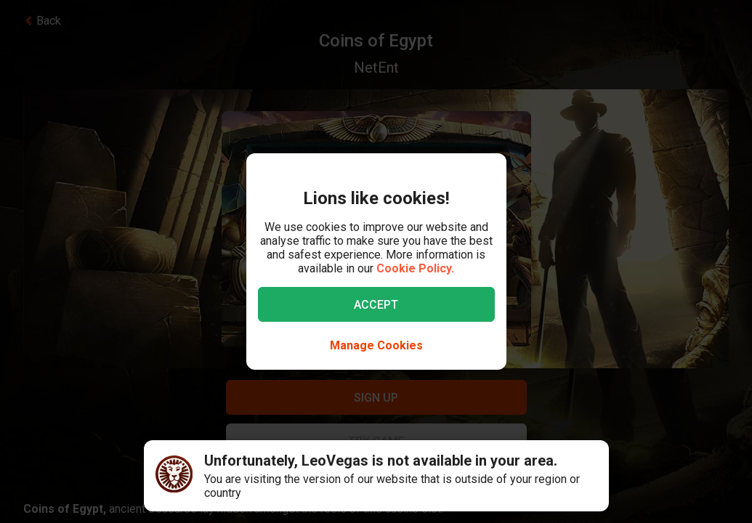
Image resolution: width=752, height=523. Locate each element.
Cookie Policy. (415, 268)
